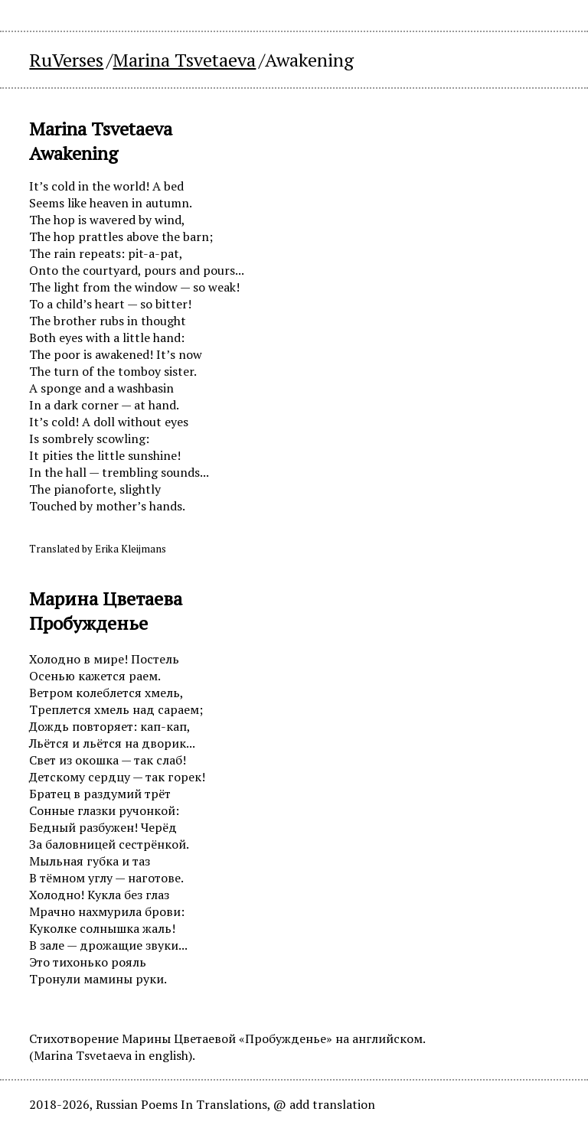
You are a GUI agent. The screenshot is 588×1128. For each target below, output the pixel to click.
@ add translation (324, 1104)
